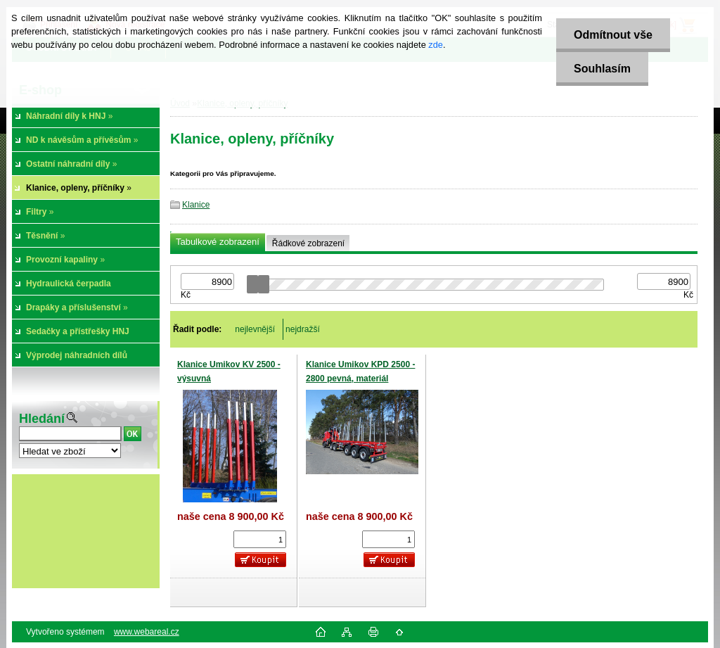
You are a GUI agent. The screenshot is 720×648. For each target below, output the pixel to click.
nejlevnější (255, 329)
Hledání (42, 419)
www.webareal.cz (146, 632)
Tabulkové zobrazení (217, 241)
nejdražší (302, 329)
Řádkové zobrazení (308, 243)
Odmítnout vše (613, 35)
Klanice (196, 205)
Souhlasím (602, 69)
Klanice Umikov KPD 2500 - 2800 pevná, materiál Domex (360, 378)
